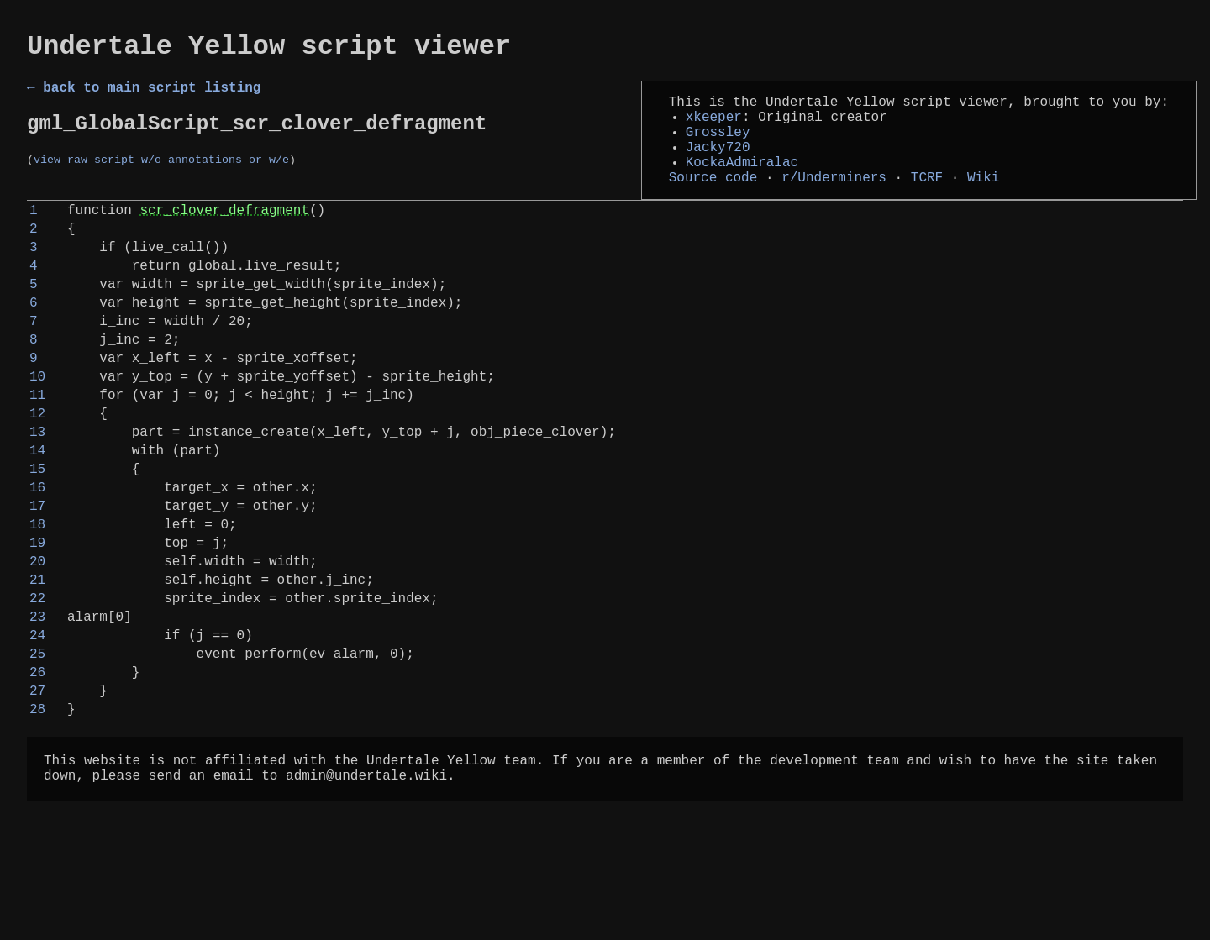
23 (37, 718)
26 (37, 784)
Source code (713, 201)
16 (37, 565)
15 (37, 543)
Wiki (983, 201)
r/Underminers (833, 201)
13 (37, 500)
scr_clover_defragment (224, 237)
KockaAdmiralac (742, 183)
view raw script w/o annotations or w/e (161, 175)
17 (37, 587)
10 (37, 434)
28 (37, 827)
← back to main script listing (143, 95)
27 (37, 805)
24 (37, 740)
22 (37, 696)
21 (37, 674)
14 (37, 521)
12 (37, 478)
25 (37, 762)
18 (37, 609)
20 (37, 652)
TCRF (927, 201)
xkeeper (714, 127)
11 (37, 456)
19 (37, 631)
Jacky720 (718, 164)
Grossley (718, 146)
